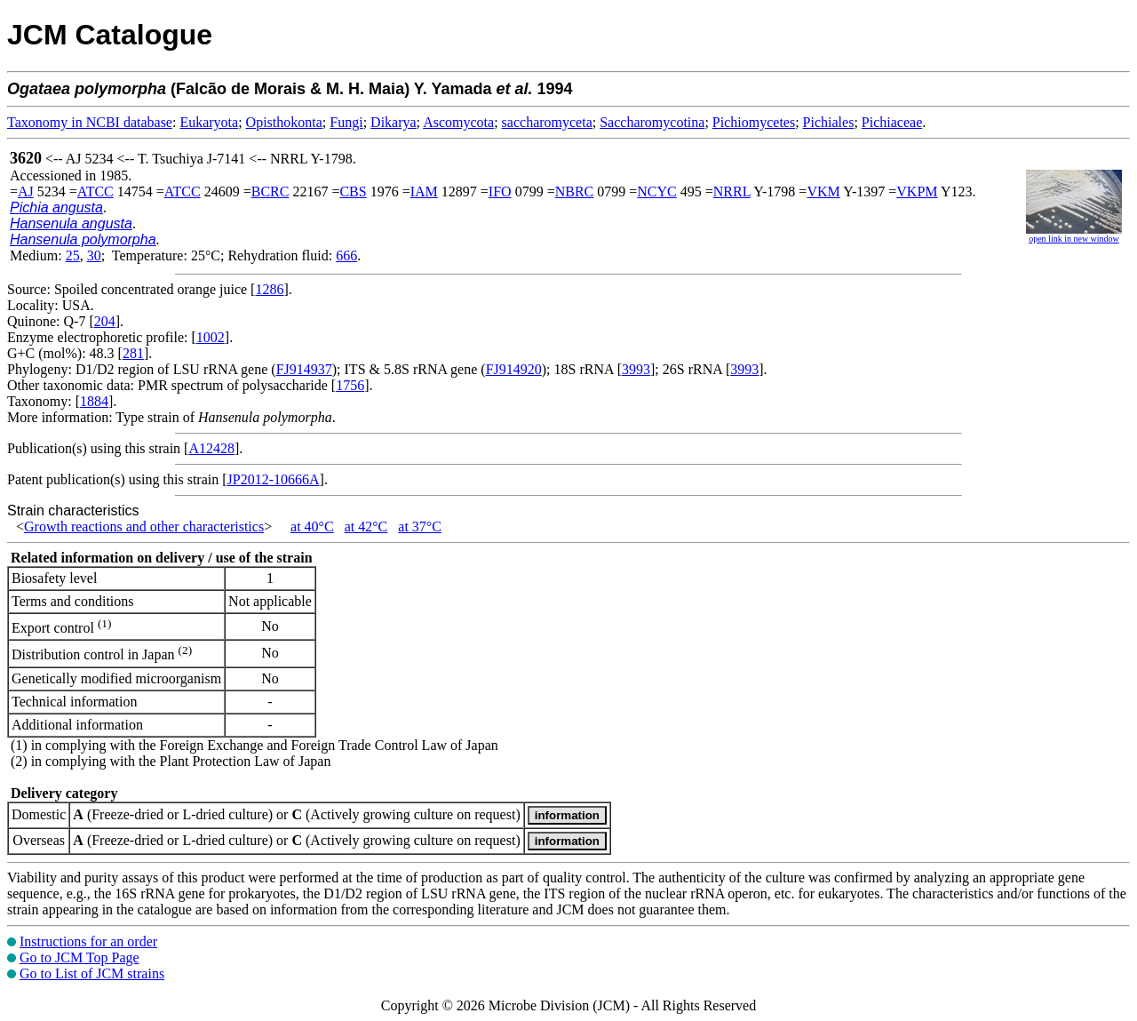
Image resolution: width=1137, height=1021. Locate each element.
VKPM (916, 191)
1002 (210, 337)
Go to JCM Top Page (79, 957)
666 (346, 255)
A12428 (211, 448)
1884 (94, 401)
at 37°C (419, 526)
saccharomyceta (547, 122)
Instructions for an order (88, 941)
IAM (424, 191)
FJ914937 (304, 369)
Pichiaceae (892, 122)
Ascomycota (458, 122)
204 (104, 321)
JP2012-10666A (273, 479)
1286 (269, 289)
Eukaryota (208, 122)
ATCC (95, 191)
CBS (352, 191)
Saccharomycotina (652, 122)
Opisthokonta (284, 122)
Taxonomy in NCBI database (89, 122)
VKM (823, 191)
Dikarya (393, 122)
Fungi (346, 122)
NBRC (574, 191)
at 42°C (366, 526)
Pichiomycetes (753, 122)
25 (73, 255)
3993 (636, 369)
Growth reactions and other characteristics (144, 526)
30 (94, 255)
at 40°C (312, 526)
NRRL (732, 191)
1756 (350, 385)
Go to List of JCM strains (92, 973)
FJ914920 (514, 369)
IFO (500, 191)
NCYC (656, 191)
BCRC (270, 191)
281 (133, 353)
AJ (26, 191)
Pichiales (829, 122)
